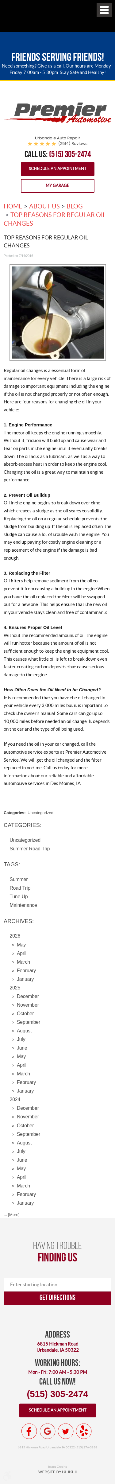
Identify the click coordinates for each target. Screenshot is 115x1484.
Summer (19, 879)
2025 (15, 987)
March (23, 962)
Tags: (12, 864)
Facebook (29, 1431)
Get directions (57, 1297)
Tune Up (19, 896)
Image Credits (57, 1466)
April (21, 953)
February (26, 970)
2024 (15, 1099)
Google (48, 1431)
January (25, 979)
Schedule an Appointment (57, 168)
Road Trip (20, 888)
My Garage (57, 185)
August (24, 1030)
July (21, 1039)
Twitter (66, 1431)
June (22, 1048)
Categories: (22, 825)
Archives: (19, 921)
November (28, 1005)
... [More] (11, 1214)
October (25, 1013)
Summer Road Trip (30, 848)
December (28, 996)
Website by (58, 1472)
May (21, 944)
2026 (15, 935)
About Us (44, 206)
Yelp (84, 1431)
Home (13, 206)
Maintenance (23, 905)
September (28, 1022)
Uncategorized (40, 812)
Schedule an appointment (57, 1410)
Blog (75, 206)
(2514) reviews (72, 143)
